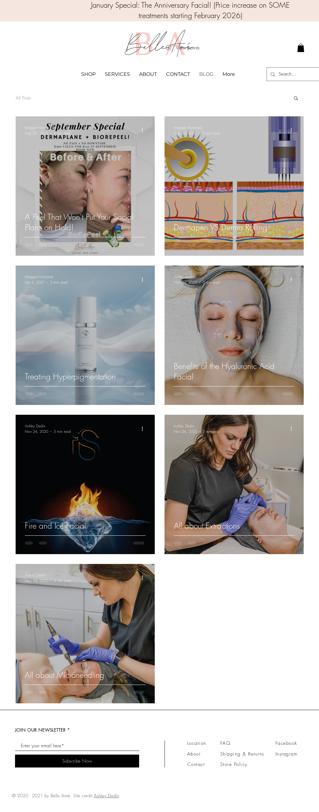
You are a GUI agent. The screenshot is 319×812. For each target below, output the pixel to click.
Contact (196, 764)
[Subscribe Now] (77, 761)
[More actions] (144, 130)
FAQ (225, 743)
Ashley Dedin (106, 796)
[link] (300, 48)
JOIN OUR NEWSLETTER (40, 730)
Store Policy (234, 764)
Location (196, 743)
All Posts (23, 98)
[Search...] (297, 74)
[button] (296, 98)
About (194, 754)
